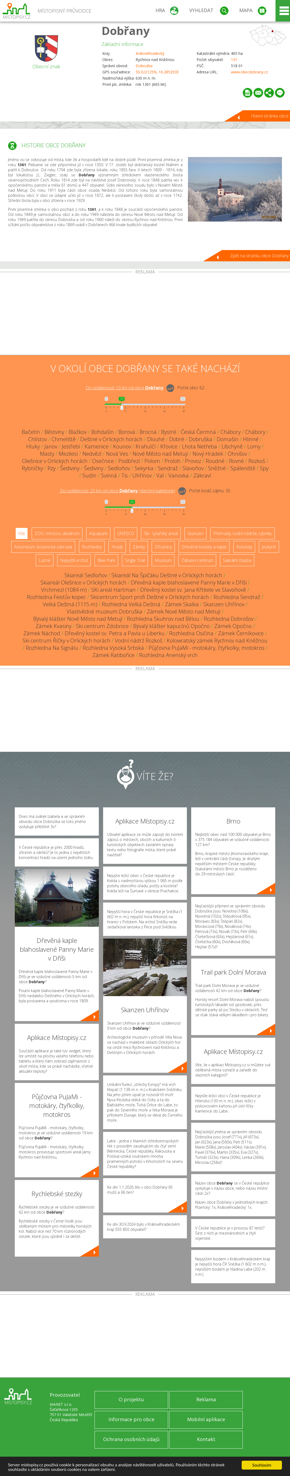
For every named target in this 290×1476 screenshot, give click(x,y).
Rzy (52, 468)
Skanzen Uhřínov (223, 604)
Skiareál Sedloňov (85, 575)
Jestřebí (71, 446)
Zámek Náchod (41, 633)
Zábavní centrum (197, 560)
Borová (126, 432)
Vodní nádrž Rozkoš (138, 640)
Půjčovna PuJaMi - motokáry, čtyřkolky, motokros (206, 647)
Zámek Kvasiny (53, 626)
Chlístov (37, 439)
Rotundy (244, 547)
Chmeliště (64, 439)
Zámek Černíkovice (241, 633)
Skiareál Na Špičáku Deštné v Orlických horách (166, 575)
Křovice (168, 446)
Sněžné (217, 468)
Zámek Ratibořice (113, 655)
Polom (152, 461)
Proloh (172, 461)
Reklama (206, 1399)
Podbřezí (129, 461)
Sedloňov (119, 468)
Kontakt (206, 1439)
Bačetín (31, 432)
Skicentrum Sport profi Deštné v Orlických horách (149, 597)
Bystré (168, 432)
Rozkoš (256, 461)
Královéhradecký (150, 53)
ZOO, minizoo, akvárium (57, 533)
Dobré (176, 439)
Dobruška (144, 65)
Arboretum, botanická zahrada (43, 547)
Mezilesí (68, 453)
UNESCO (125, 533)
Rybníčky (32, 468)
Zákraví (202, 475)
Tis (124, 475)
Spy (264, 468)
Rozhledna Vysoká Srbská (113, 647)
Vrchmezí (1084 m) (64, 589)
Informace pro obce (131, 1419)
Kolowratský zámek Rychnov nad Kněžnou (217, 640)
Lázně (44, 560)
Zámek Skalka (182, 604)
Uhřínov (142, 475)
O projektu (131, 1399)
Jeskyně (269, 547)
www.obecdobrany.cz (249, 71)
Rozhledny (92, 547)
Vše (21, 533)
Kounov (122, 446)
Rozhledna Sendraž (236, 597)
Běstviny (54, 432)
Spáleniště (242, 468)
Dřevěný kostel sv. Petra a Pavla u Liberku (115, 633)
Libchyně (232, 446)
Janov (50, 446)
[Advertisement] (145, 314)
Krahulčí (146, 446)
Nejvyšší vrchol (74, 560)
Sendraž (168, 468)
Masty (47, 453)
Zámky (139, 547)
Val (160, 475)
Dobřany (126, 30)
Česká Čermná (198, 432)
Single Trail (135, 560)
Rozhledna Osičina (191, 633)
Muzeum (163, 560)
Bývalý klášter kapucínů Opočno (171, 626)
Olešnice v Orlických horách (55, 461)
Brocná (148, 432)
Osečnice (103, 461)
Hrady (117, 547)
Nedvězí (92, 453)
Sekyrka (144, 468)
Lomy (253, 446)
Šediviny (69, 468)
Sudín (89, 475)
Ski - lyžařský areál (161, 533)
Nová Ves (117, 453)
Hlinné (251, 439)
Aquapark (98, 533)
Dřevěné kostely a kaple (204, 547)
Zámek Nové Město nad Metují (183, 611)
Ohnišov (237, 453)
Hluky (33, 446)
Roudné (215, 461)
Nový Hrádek (208, 453)
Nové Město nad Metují (160, 453)
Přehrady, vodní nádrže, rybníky (242, 533)
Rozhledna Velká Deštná (131, 604)
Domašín (227, 439)
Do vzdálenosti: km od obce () (117, 491)
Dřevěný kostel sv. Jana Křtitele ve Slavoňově (193, 589)
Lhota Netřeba (199, 446)
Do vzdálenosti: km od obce (124, 388)
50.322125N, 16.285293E (157, 71)
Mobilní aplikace (206, 1419)
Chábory (230, 432)
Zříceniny (163, 547)
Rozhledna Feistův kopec (56, 597)
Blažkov (78, 432)
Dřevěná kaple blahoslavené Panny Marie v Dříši (189, 582)
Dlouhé (156, 439)
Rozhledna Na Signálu (52, 647)
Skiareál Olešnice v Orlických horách (83, 582)
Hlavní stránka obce (270, 116)
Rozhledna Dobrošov (228, 618)
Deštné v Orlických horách (111, 439)
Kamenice (96, 446)
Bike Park (106, 560)
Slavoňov (193, 468)
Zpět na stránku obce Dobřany (259, 256)
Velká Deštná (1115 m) (70, 604)
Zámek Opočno (233, 626)
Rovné (236, 461)
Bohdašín (102, 432)
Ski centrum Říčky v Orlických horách (66, 640)
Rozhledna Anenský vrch (168, 655)
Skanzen (195, 533)
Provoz (193, 461)
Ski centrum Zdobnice (102, 626)
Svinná (109, 475)
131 (234, 59)
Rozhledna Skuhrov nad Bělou (163, 618)
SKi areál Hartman (113, 589)
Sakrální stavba (237, 560)
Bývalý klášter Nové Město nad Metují (77, 618)
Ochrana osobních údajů (131, 1439)
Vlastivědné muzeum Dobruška (104, 611)
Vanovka (178, 475)
